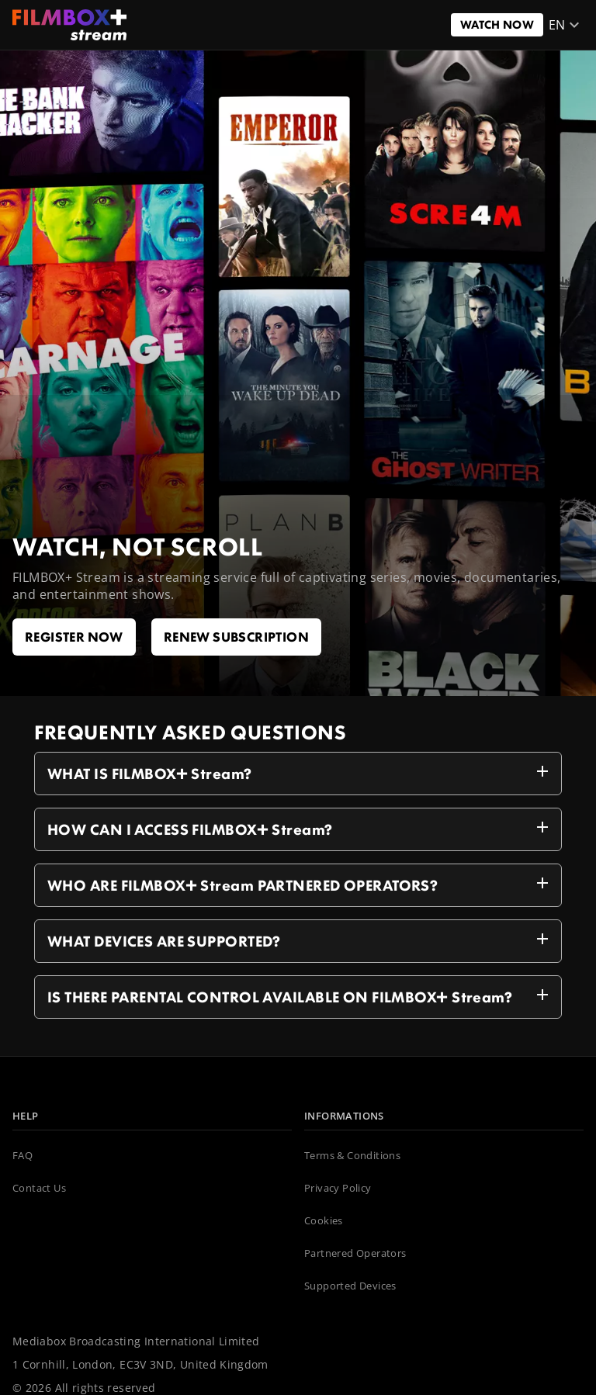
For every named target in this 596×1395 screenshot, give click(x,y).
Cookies (323, 1221)
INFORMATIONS (344, 1116)
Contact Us (39, 1188)
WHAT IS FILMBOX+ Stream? (301, 771)
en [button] (566, 24)
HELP (25, 1116)
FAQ (22, 1156)
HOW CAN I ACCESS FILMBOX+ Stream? (301, 827)
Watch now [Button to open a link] (497, 24)
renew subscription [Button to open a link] (236, 636)
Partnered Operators (355, 1254)
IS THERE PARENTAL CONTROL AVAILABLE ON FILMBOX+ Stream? (301, 994)
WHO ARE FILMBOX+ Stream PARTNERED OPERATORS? (301, 883)
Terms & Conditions (352, 1156)
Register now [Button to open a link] (74, 636)
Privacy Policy (338, 1188)
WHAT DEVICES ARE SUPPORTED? (301, 938)
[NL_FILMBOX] (69, 24)
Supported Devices (350, 1286)
